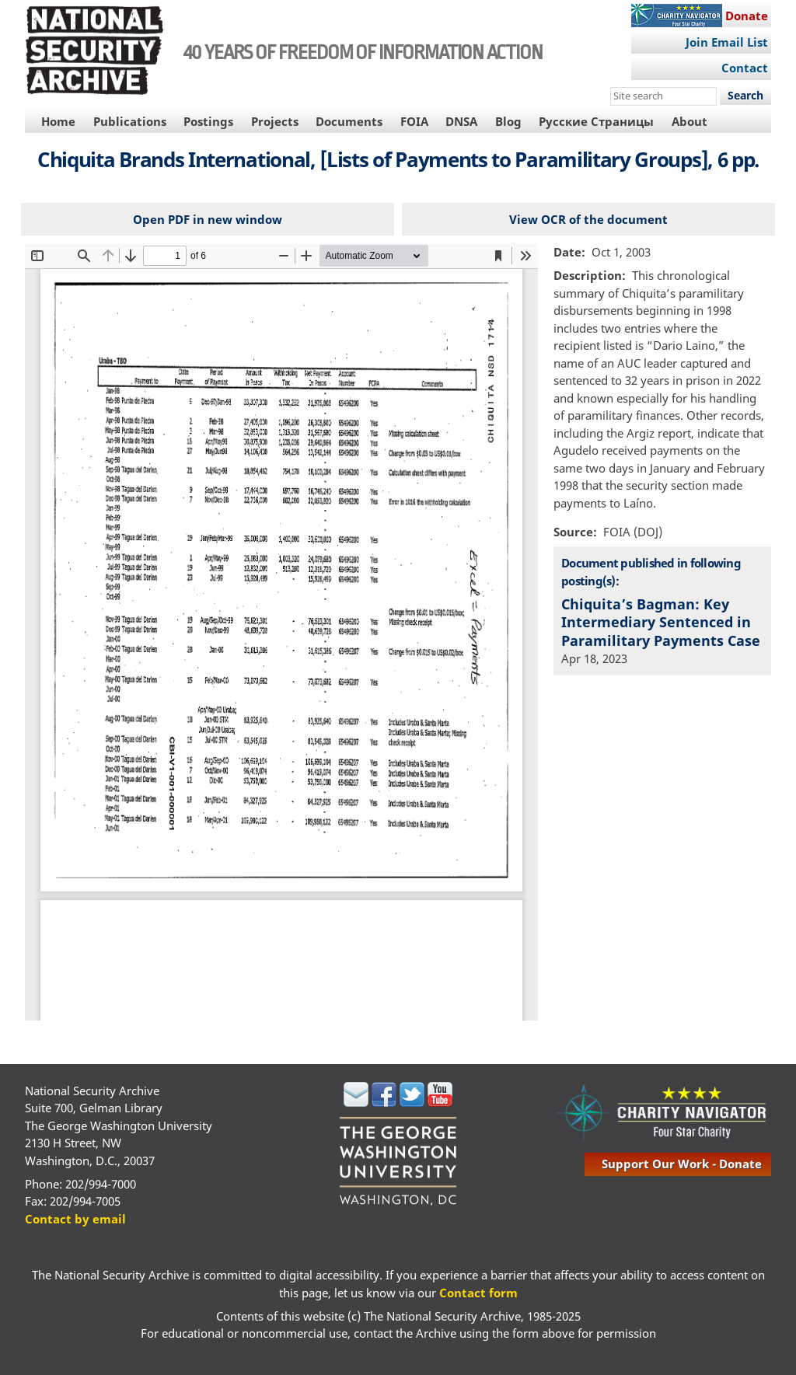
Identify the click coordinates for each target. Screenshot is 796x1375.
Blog (508, 121)
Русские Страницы (596, 121)
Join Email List (727, 42)
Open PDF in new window (207, 219)
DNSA (461, 121)
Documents (349, 121)
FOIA (414, 121)
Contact (744, 67)
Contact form (478, 1292)
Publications (129, 121)
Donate (746, 15)
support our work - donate (682, 1163)
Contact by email (75, 1219)
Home (58, 121)
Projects (274, 121)
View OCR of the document (588, 219)
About (689, 121)
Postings (208, 121)
